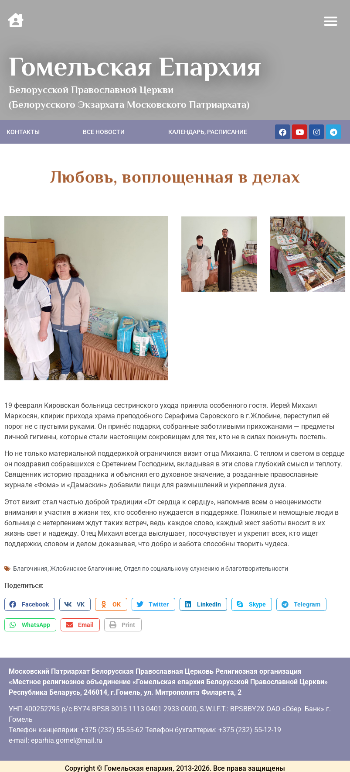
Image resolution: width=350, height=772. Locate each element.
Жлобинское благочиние (85, 567)
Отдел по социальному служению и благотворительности (206, 567)
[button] (331, 21)
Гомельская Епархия (135, 66)
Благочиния (30, 567)
